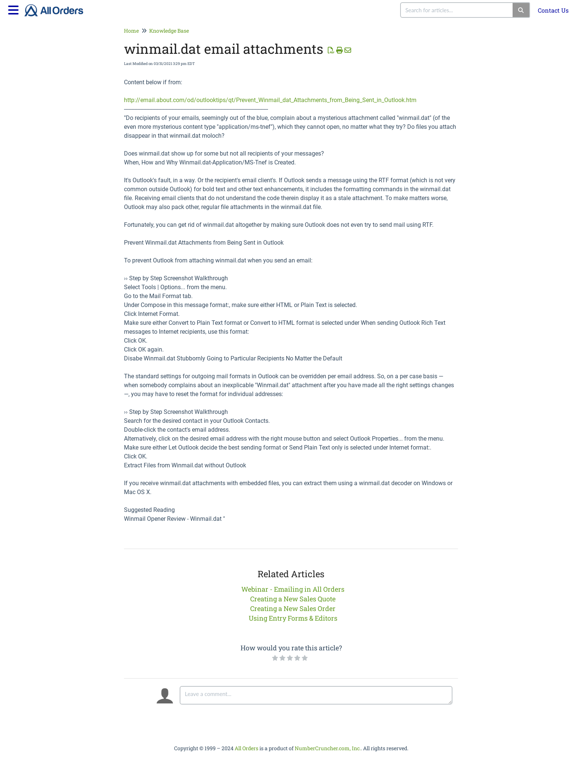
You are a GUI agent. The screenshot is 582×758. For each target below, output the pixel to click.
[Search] (521, 10)
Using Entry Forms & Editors (293, 618)
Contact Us (553, 10)
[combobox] (457, 10)
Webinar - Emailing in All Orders (292, 589)
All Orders (246, 748)
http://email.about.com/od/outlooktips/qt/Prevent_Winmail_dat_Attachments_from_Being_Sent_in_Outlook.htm (270, 100)
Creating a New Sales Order (293, 608)
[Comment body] (316, 695)
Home (131, 30)
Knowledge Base (169, 30)
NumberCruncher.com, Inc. (328, 748)
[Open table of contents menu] (15, 9)
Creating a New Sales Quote (293, 598)
